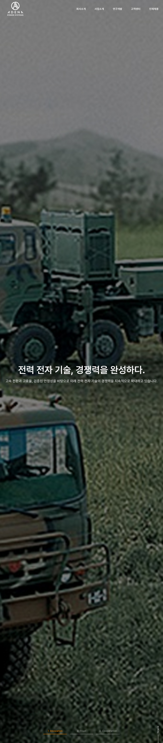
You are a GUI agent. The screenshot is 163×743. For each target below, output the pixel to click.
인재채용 (154, 8)
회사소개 (81, 8)
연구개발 (117, 8)
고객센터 (135, 8)
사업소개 (99, 8)
